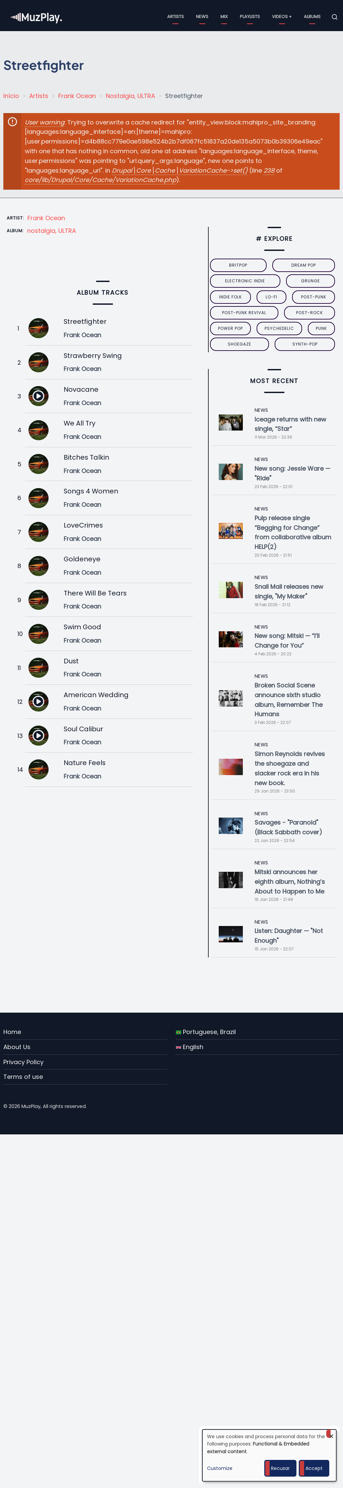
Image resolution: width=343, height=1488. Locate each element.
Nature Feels (85, 762)
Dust (71, 661)
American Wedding (96, 695)
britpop (238, 265)
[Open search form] (335, 17)
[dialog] (269, 1455)
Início (11, 96)
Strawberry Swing (93, 355)
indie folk (230, 297)
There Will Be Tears (95, 593)
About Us (16, 1047)
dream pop (303, 265)
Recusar (280, 1468)
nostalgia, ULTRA (51, 230)
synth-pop (305, 344)
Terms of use (23, 1077)
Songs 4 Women (91, 491)
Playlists (250, 16)
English (189, 1047)
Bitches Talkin (86, 457)
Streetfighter (85, 321)
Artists (175, 16)
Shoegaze (239, 344)
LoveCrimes (83, 525)
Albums (312, 16)
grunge (310, 281)
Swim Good (82, 627)
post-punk (313, 297)
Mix (224, 16)
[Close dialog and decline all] (331, 1433)
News (202, 16)
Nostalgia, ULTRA (130, 96)
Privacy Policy (23, 1062)
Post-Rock (309, 312)
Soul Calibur (83, 729)
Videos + (282, 16)
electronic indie (245, 281)
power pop (230, 328)
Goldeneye (82, 559)
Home (12, 1032)
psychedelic (279, 328)
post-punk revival (244, 312)
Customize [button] (219, 1468)
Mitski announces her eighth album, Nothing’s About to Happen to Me (290, 882)
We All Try (79, 423)
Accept (314, 1468)
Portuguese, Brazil (206, 1032)
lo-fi (271, 297)
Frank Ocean (77, 96)
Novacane (81, 389)
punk (321, 328)
